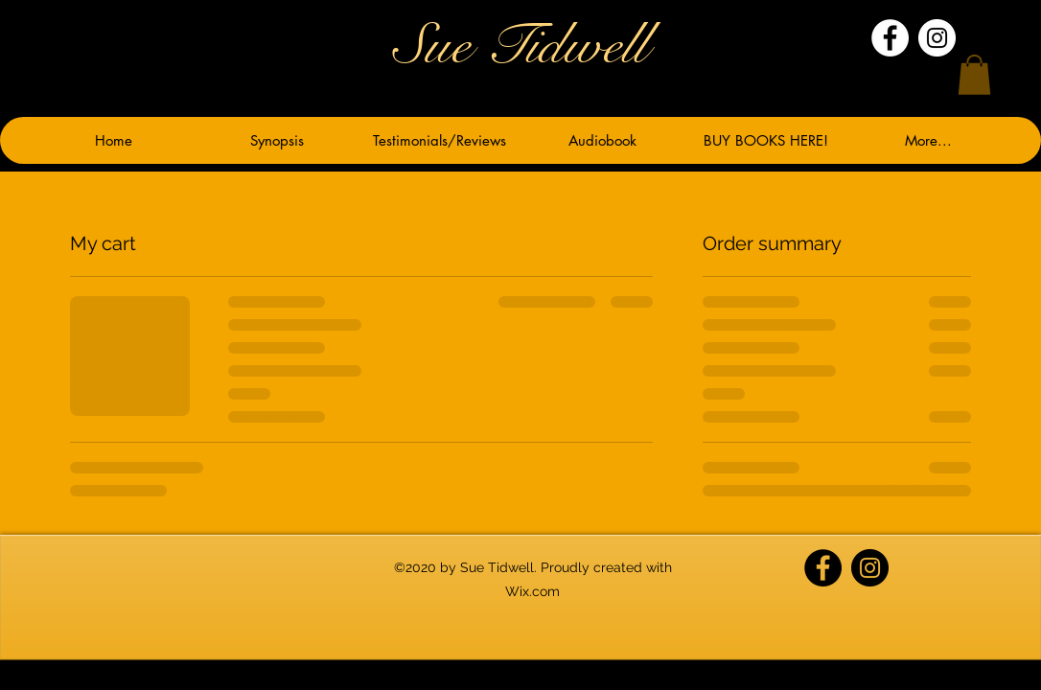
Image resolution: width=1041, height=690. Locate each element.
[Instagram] (937, 38)
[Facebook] (890, 38)
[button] (974, 75)
